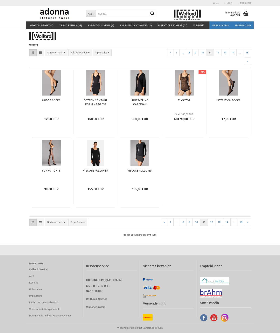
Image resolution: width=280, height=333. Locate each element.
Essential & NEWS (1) (101, 25)
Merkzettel (244, 3)
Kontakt (33, 282)
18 (247, 52)
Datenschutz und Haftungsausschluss (50, 315)
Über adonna (220, 25)
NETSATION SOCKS (228, 100)
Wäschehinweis (95, 307)
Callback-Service (96, 299)
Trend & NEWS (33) (70, 25)
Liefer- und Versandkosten (43, 302)
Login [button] (228, 3)
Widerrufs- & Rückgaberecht (44, 309)
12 (217, 52)
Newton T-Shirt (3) (41, 25)
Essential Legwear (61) (172, 25)
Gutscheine (35, 289)
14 (232, 52)
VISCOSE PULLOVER (95, 170)
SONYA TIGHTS (51, 170)
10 (202, 52)
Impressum (35, 295)
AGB (31, 276)
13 (225, 52)
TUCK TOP (184, 100)
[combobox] (56, 53)
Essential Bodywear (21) (136, 25)
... (183, 52)
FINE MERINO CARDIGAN (140, 102)
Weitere (198, 25)
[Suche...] (91, 13)
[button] (216, 3)
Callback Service (38, 269)
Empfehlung (243, 25)
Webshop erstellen (127, 327)
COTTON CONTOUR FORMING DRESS (96, 102)
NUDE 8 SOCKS (51, 100)
